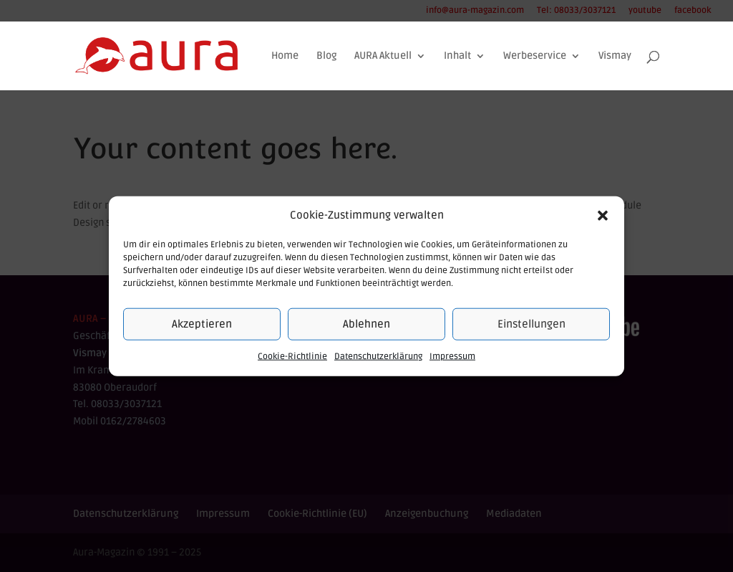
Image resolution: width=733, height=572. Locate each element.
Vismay (614, 56)
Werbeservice (534, 56)
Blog (326, 56)
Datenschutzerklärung (378, 356)
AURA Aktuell (383, 56)
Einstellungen (531, 324)
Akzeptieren (202, 324)
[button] (603, 216)
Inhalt (457, 56)
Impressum (452, 356)
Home (284, 56)
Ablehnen (366, 324)
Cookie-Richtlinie (292, 356)
